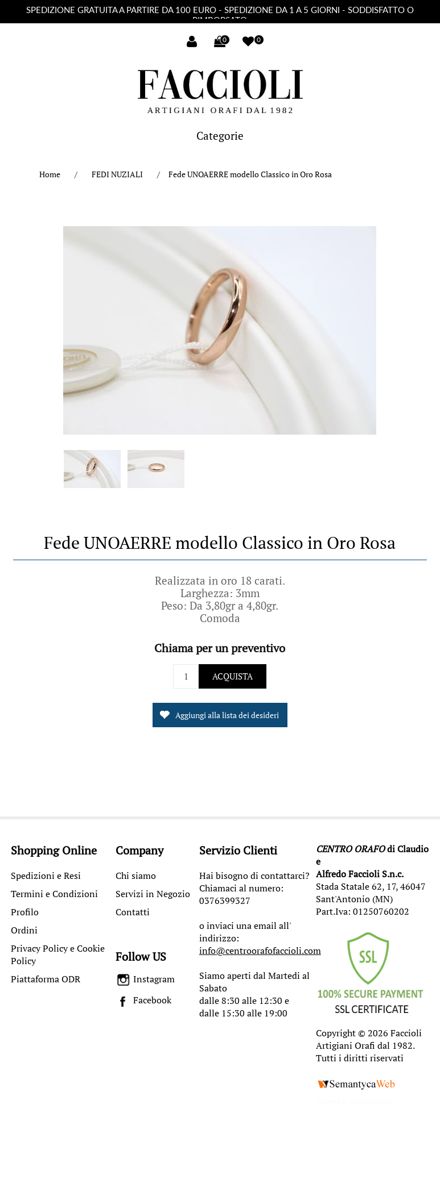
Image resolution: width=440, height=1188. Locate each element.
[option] (92, 471)
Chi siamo (136, 875)
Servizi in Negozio (153, 893)
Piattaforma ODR (45, 979)
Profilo (25, 912)
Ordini (24, 930)
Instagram (145, 979)
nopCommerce (371, 1102)
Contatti (133, 912)
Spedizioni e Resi (46, 875)
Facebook (144, 1000)
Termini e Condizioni (54, 893)
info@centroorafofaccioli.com (260, 950)
